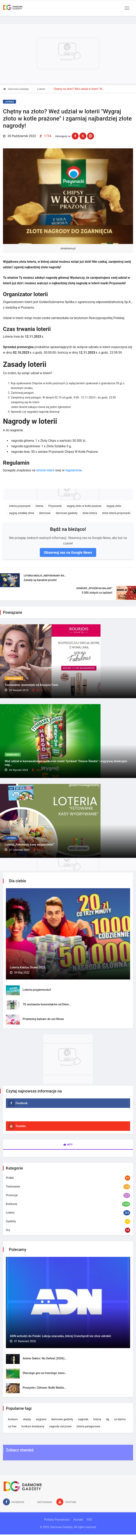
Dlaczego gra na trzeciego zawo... (45, 1373)
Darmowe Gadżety (16, 89)
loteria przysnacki (20, 506)
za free (12, 1426)
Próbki (10, 1177)
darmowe (44, 513)
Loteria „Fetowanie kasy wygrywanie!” (29, 844)
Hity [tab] (68, 1144)
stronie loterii (45, 470)
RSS (89, 1519)
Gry (8, 1230)
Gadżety (11, 1221)
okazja (27, 1419)
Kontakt (78, 1519)
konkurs (13, 1419)
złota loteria (90, 513)
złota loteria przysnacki (116, 513)
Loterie (41, 89)
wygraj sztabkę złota (21, 513)
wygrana (41, 1419)
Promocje (12, 1195)
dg (107, 1419)
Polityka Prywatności (57, 1519)
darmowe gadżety (66, 513)
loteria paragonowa (88, 1426)
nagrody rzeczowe (60, 1426)
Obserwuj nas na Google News (68, 552)
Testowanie (14, 678)
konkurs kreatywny (32, 1426)
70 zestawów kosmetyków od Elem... (47, 1004)
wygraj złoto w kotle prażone (84, 506)
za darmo (120, 1419)
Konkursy (13, 754)
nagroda (83, 1419)
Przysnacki (55, 506)
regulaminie (73, 470)
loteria (39, 506)
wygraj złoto (113, 506)
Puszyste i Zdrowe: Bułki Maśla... (44, 1387)
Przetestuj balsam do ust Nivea (43, 1019)
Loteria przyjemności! (37, 990)
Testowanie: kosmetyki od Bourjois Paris (31, 685)
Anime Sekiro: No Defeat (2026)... (45, 1358)
